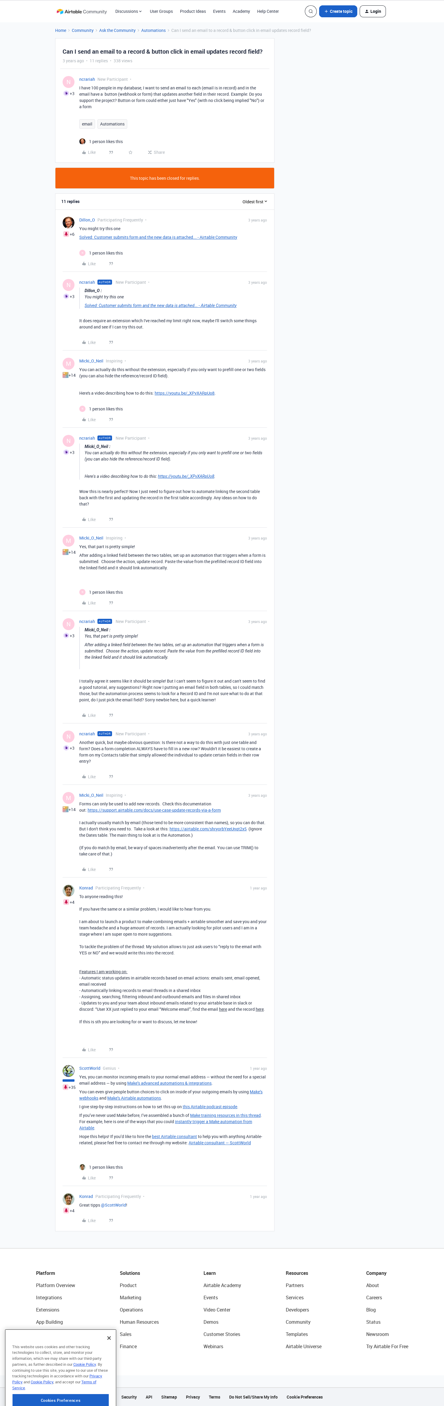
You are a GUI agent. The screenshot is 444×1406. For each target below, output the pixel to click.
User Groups (161, 11)
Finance (128, 1346)
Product (128, 1285)
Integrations (49, 1297)
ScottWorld (89, 1068)
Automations (153, 30)
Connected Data (53, 1346)
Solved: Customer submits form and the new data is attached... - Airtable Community (158, 237)
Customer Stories (222, 1334)
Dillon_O (87, 220)
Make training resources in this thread (225, 1115)
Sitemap (169, 1397)
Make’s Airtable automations (134, 1098)
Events (219, 11)
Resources (297, 1273)
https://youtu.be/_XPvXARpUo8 (185, 393)
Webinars (213, 1346)
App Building (49, 1322)
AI (38, 1334)
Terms (214, 1397)
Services (295, 1297)
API (149, 1397)
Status (373, 1322)
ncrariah (87, 79)
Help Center (268, 11)
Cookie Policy (84, 1386)
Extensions (47, 1309)
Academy (241, 11)
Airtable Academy (222, 1285)
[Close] (109, 1360)
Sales (125, 1334)
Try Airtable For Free (387, 1346)
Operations (131, 1309)
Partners (295, 1285)
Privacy (193, 1397)
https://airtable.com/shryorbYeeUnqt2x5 (208, 829)
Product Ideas (193, 11)
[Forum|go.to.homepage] (81, 11)
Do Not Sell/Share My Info (253, 1397)
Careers (374, 1297)
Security (129, 1397)
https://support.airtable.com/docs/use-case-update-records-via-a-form (154, 810)
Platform (45, 1273)
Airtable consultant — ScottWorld (220, 1142)
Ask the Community (117, 30)
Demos (211, 1322)
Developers (297, 1309)
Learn (210, 1273)
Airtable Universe (304, 1346)
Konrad (86, 888)
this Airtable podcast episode (210, 1106)
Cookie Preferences (305, 1397)
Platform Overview (55, 1285)
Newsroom (377, 1334)
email (87, 124)
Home (60, 30)
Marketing (130, 1297)
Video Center (217, 1309)
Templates (297, 1334)
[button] (338, 11)
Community (83, 30)
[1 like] (101, 141)
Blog (371, 1309)
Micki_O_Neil (91, 361)
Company (376, 1273)
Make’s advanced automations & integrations (169, 1083)
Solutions (130, 1273)
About (372, 1285)
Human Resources (139, 1322)
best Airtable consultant (174, 1136)
